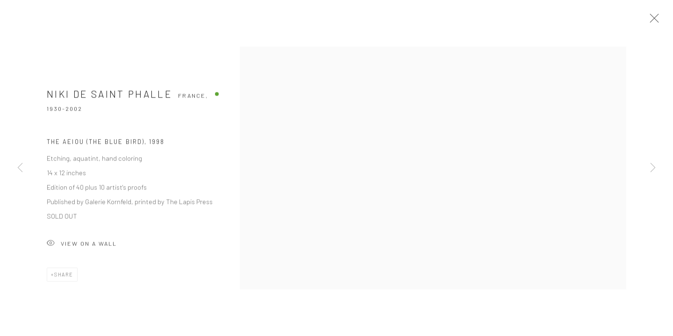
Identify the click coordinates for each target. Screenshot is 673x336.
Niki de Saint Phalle (109, 96)
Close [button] (652, 21)
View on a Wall (82, 245)
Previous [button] (20, 168)
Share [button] (63, 276)
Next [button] (653, 168)
